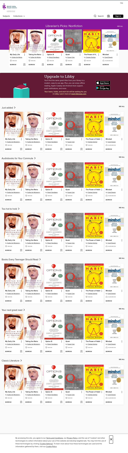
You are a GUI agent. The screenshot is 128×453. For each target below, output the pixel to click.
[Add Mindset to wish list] (116, 64)
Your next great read (13, 310)
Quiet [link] (68, 55)
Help (121, 3)
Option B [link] (50, 55)
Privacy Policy (72, 438)
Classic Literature (12, 360)
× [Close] (111, 439)
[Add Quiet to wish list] (79, 64)
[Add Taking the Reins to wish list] (42, 64)
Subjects (6, 16)
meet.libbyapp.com (78, 94)
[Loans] (108, 16)
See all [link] (120, 26)
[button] (98, 16)
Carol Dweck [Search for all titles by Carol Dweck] (109, 57)
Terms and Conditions (54, 438)
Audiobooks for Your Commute (19, 158)
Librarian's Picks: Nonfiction (64, 26)
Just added (9, 107)
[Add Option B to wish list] (61, 64)
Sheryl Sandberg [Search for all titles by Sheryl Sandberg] (54, 57)
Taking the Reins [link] (35, 55)
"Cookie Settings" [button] (46, 444)
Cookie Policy (51, 446)
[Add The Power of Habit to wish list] (98, 64)
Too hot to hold (11, 209)
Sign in (118, 16)
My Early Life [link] (15, 55)
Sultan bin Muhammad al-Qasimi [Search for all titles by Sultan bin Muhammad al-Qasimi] (18, 57)
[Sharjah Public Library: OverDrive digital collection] (10, 7)
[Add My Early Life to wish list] (24, 64)
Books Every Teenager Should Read (21, 259)
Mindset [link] (106, 55)
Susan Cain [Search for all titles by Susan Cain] (71, 57)
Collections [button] (19, 16)
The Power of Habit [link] (90, 55)
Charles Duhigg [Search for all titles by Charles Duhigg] (90, 57)
